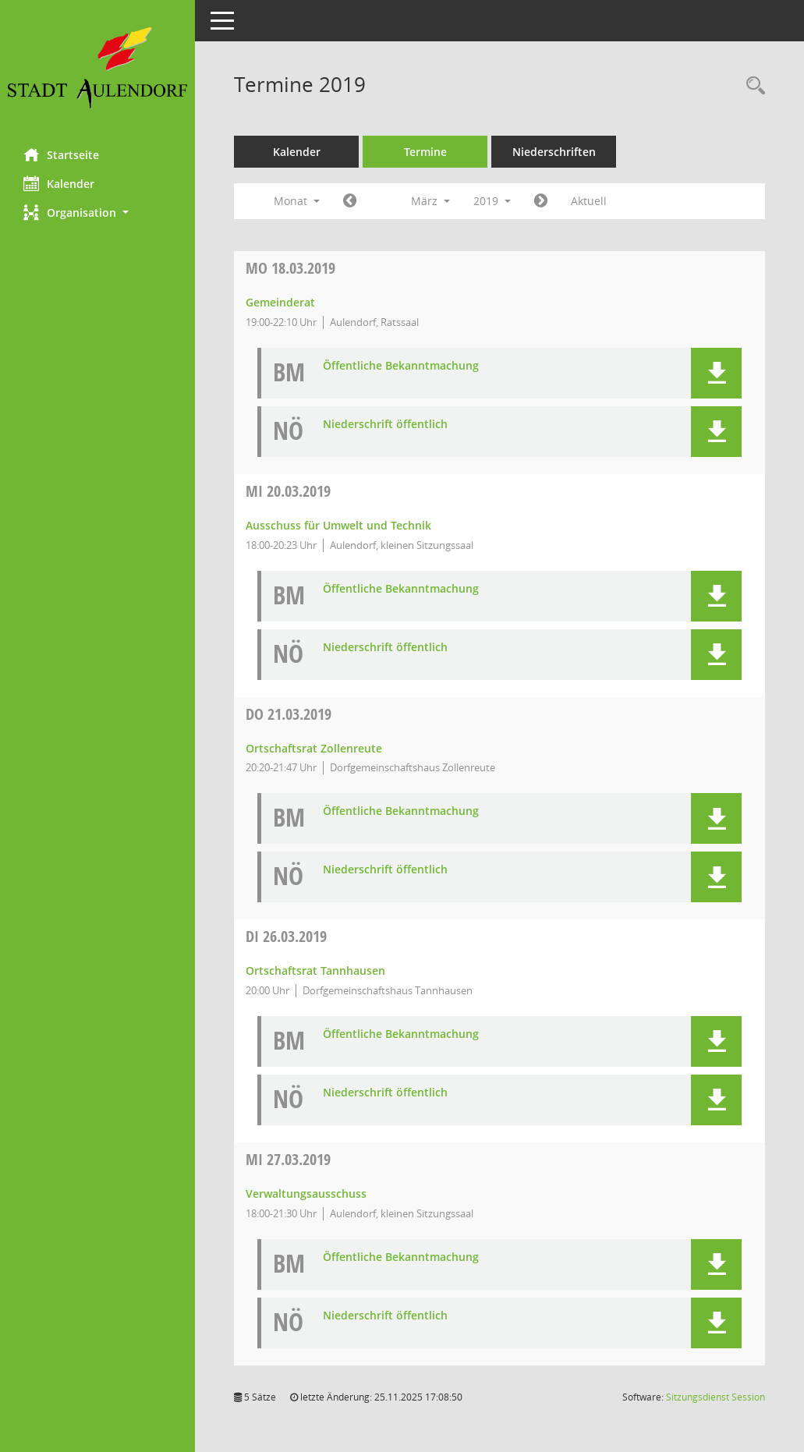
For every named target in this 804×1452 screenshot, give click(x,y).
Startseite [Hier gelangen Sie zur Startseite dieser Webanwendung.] (61, 154)
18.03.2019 (290, 267)
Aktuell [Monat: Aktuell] (589, 200)
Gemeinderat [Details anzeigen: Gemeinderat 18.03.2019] (280, 302)
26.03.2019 (286, 936)
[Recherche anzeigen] (751, 86)
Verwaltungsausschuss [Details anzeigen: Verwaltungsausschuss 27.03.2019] (306, 1193)
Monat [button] (297, 200)
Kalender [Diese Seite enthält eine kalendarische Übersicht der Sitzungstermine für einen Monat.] (58, 183)
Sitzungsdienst (715, 1397)
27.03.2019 (288, 1159)
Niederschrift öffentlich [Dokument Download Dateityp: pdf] (385, 424)
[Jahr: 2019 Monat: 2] (349, 201)
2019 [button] (492, 200)
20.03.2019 (288, 490)
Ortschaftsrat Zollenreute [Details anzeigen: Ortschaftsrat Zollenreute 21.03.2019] (314, 748)
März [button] (430, 200)
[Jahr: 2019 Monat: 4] (540, 201)
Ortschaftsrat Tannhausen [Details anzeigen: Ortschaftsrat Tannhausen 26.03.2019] (315, 970)
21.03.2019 (288, 713)
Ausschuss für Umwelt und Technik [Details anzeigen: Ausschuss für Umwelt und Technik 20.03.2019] (338, 525)
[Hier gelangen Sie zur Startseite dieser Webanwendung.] (97, 68)
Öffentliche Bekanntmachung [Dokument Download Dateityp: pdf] (401, 366)
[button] (97, 212)
